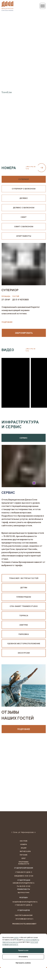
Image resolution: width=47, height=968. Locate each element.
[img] (23, 494)
